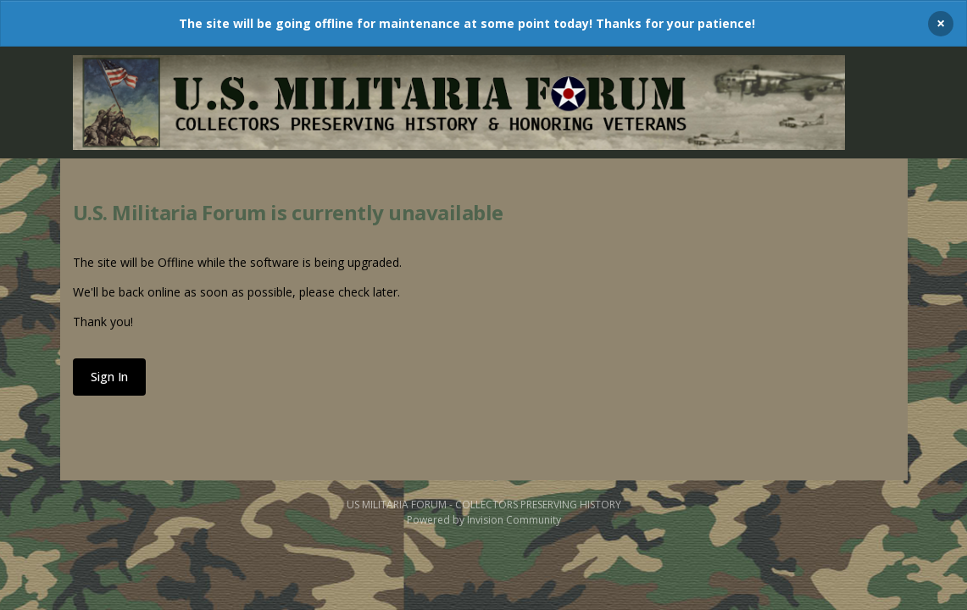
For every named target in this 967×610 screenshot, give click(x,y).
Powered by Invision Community (484, 520)
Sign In (109, 377)
